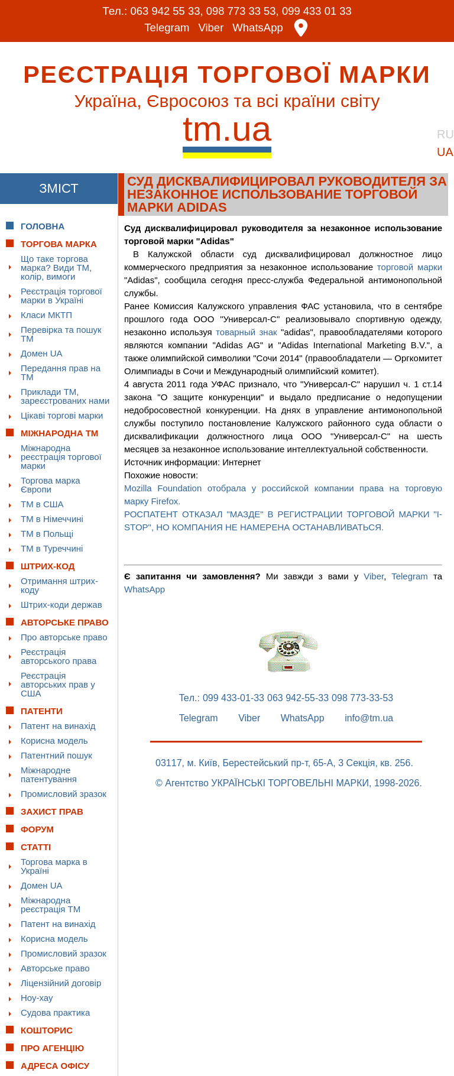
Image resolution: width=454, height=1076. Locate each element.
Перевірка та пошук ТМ (61, 334)
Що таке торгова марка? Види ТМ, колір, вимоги (56, 267)
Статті (36, 847)
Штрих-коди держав (61, 604)
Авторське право (55, 968)
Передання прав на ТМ (60, 372)
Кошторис (47, 1030)
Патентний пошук (56, 755)
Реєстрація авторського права (58, 656)
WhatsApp (259, 28)
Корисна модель (54, 740)
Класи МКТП (46, 314)
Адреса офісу (55, 1066)
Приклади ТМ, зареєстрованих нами (65, 396)
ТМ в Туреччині (52, 548)
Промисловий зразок (63, 793)
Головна (42, 226)
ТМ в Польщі (47, 533)
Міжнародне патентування (49, 774)
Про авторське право (64, 637)
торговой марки (409, 267)
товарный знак (246, 332)
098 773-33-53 (362, 698)
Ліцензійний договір (61, 982)
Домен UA (42, 353)
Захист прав (52, 811)
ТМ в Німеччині (52, 518)
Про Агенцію (52, 1048)
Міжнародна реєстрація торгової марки (61, 456)
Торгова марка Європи (50, 485)
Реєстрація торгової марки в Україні (61, 295)
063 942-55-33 (298, 698)
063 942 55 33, (164, 11)
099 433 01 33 (319, 11)
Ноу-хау (37, 997)
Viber (211, 28)
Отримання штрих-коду (59, 585)
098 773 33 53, (242, 11)
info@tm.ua (369, 718)
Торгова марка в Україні (54, 866)
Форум (37, 829)
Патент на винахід (58, 725)
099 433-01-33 (233, 698)
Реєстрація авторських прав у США (58, 684)
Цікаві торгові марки (62, 415)
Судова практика (55, 1012)
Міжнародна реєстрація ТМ (50, 904)
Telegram (166, 28)
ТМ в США (42, 504)
